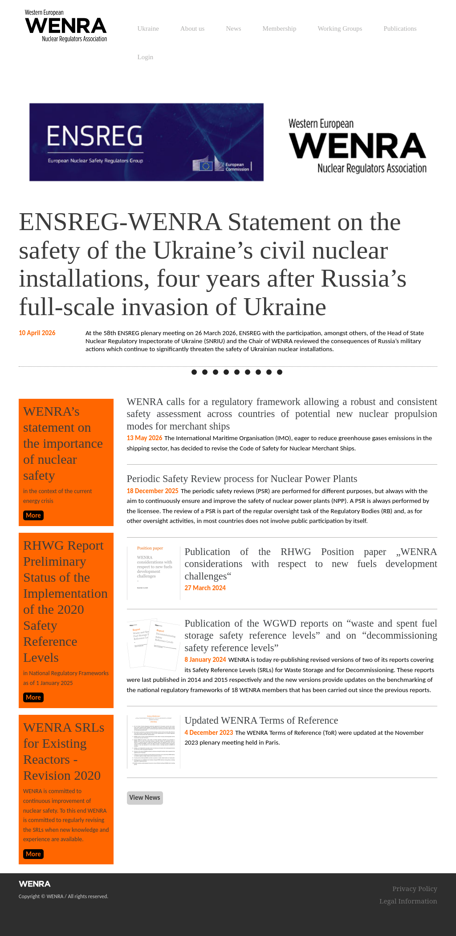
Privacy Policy (414, 888)
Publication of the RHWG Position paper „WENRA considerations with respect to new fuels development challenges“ (311, 564)
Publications (399, 28)
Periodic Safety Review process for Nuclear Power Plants (242, 478)
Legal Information (408, 900)
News (233, 28)
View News (145, 798)
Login (146, 57)
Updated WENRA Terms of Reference (261, 720)
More (33, 515)
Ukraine (148, 28)
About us (192, 28)
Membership (280, 28)
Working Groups (340, 28)
